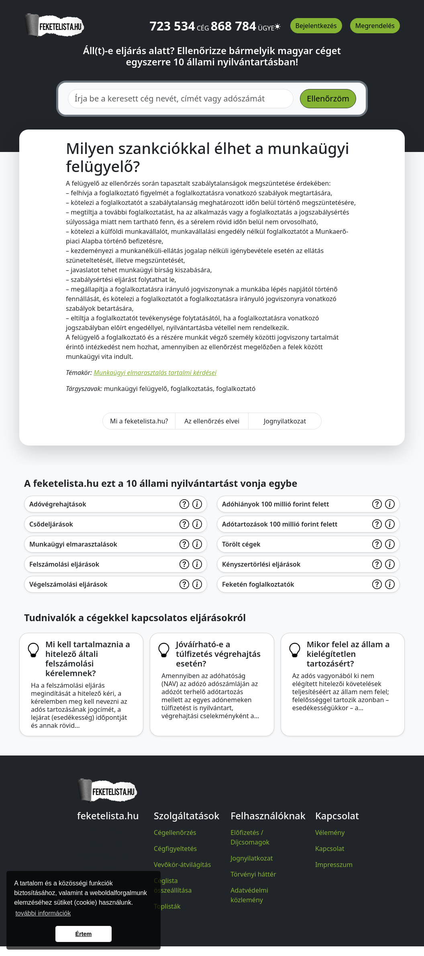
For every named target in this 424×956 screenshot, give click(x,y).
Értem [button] (83, 934)
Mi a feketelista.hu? (139, 421)
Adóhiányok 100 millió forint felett (275, 504)
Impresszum (334, 864)
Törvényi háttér (253, 874)
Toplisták (167, 906)
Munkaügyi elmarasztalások (73, 544)
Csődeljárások (51, 524)
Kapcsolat (329, 848)
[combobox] (181, 98)
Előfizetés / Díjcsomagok (249, 837)
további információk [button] (43, 913)
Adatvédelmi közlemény (249, 895)
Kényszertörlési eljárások (261, 564)
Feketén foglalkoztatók (258, 584)
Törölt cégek (241, 544)
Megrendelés (375, 25)
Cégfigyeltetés (175, 848)
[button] (277, 23)
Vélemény (330, 832)
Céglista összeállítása (173, 885)
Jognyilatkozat (285, 421)
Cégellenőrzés (175, 832)
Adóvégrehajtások (57, 504)
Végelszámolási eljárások (68, 584)
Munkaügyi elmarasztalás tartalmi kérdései (155, 372)
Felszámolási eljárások (64, 564)
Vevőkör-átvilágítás (182, 864)
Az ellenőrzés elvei (211, 421)
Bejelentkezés (316, 25)
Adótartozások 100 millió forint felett (280, 524)
